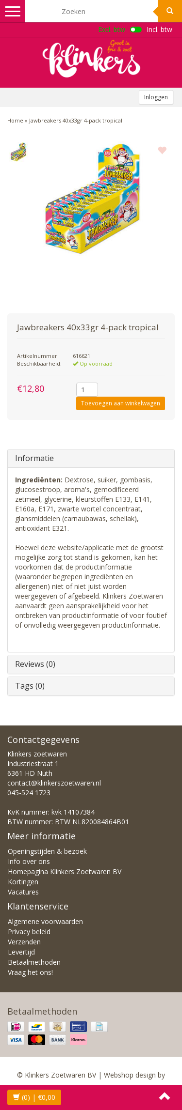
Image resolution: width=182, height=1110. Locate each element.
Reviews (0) (35, 664)
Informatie (34, 458)
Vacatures (23, 891)
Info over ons (29, 861)
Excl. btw (111, 29)
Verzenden (24, 941)
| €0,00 (34, 1097)
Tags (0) (30, 685)
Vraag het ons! (30, 972)
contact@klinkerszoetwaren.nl (54, 782)
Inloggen (156, 97)
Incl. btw (159, 29)
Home (15, 120)
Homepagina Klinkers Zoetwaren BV (64, 871)
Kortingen (23, 881)
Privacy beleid (29, 931)
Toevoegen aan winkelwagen (120, 403)
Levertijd (21, 951)
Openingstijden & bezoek (47, 851)
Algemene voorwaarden (45, 921)
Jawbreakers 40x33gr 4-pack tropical (75, 120)
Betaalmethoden (34, 962)
